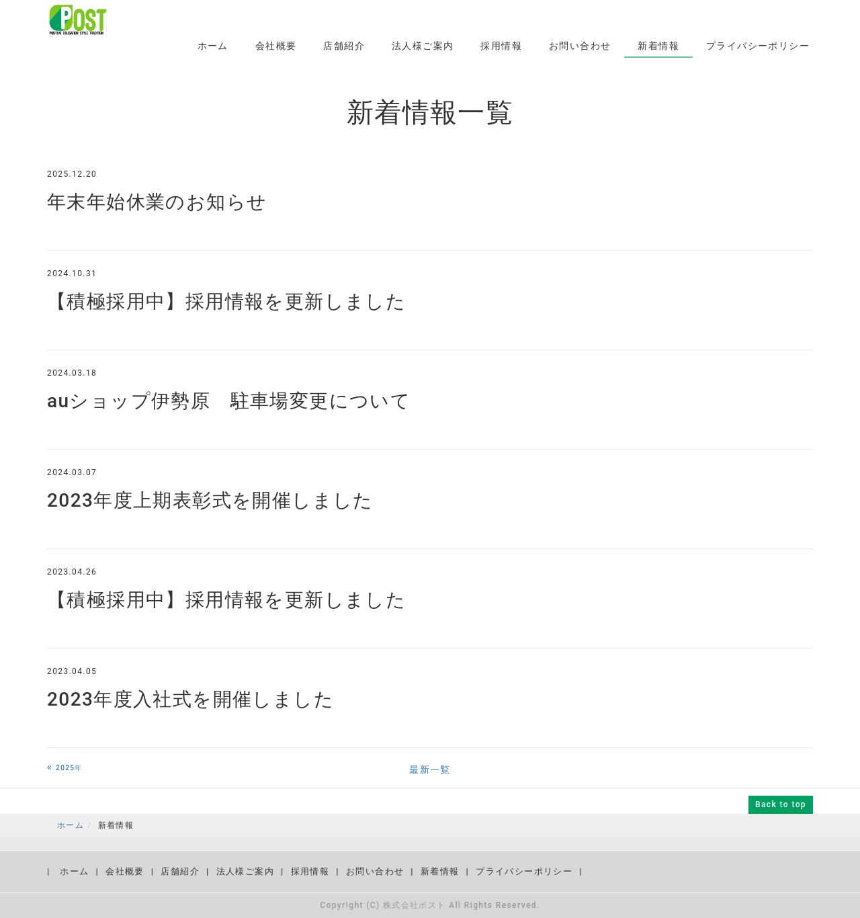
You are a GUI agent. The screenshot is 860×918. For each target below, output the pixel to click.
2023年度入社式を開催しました (190, 699)
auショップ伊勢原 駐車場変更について (229, 401)
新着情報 (658, 45)
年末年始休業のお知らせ (157, 202)
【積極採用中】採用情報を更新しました (226, 301)
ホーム (213, 45)
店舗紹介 (344, 45)
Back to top (780, 804)
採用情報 (501, 45)
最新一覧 (430, 769)
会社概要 (276, 45)
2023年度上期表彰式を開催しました (210, 500)
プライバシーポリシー (758, 45)
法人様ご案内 (423, 45)
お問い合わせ (580, 45)
